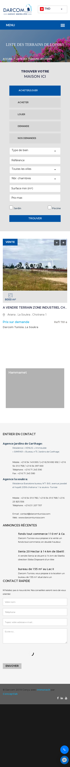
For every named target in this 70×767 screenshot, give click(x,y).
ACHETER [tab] (23, 102)
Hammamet (18, 373)
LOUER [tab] (21, 114)
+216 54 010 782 (29, 497)
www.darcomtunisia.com (31, 517)
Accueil (8, 58)
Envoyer (12, 666)
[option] (35, 388)
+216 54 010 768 (48, 497)
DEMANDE (23, 126)
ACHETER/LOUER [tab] (28, 90)
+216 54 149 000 (29, 462)
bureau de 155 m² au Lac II (36, 569)
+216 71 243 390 (33, 469)
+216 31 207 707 (33, 505)
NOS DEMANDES (27, 138)
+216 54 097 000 (34, 465)
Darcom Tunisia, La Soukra (20, 327)
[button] (52, 9)
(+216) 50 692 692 (49, 462)
